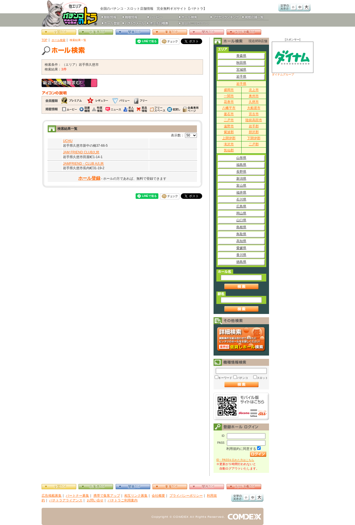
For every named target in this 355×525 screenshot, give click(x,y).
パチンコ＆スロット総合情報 (71, 13)
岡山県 (241, 213)
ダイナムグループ (292, 59)
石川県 (241, 199)
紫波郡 (229, 132)
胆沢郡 (254, 132)
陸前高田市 (253, 120)
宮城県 (241, 70)
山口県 (241, 220)
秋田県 (241, 63)
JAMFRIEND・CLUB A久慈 (83, 164)
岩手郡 (254, 126)
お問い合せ (95, 500)
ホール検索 (58, 40)
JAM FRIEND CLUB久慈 (81, 152)
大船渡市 (253, 108)
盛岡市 (229, 90)
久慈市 (254, 102)
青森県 (241, 56)
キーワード (225, 377)
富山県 (241, 185)
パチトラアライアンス (65, 500)
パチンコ (242, 377)
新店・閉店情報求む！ (69, 83)
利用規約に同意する (241, 449)
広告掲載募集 (52, 496)
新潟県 (241, 179)
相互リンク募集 (136, 496)
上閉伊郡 (228, 138)
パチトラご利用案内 (123, 500)
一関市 (229, 96)
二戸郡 (254, 144)
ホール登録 (89, 178)
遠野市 (229, 126)
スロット (262, 377)
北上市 (254, 90)
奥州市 (254, 96)
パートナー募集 (77, 496)
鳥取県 (241, 234)
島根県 (241, 227)
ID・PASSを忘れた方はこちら (235, 459)
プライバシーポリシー (186, 496)
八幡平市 (228, 108)
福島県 (241, 165)
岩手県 (241, 76)
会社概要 (158, 496)
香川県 (241, 255)
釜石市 (229, 114)
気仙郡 (229, 150)
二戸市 (229, 120)
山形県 (241, 158)
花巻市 (229, 102)
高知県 (241, 241)
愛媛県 (241, 248)
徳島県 (241, 262)
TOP (44, 40)
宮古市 (254, 114)
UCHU (68, 141)
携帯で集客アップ (106, 496)
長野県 (241, 172)
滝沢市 (229, 144)
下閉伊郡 (253, 138)
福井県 (241, 192)
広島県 (241, 206)
